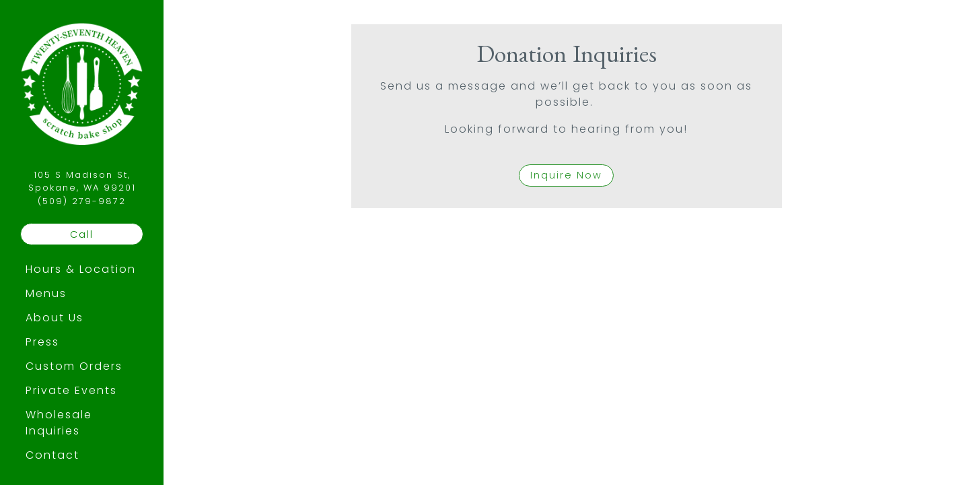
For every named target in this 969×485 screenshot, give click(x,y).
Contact (52, 455)
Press (42, 342)
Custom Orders (74, 366)
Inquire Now (566, 175)
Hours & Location (81, 269)
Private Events (71, 390)
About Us (54, 317)
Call (82, 234)
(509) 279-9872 (82, 201)
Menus (46, 293)
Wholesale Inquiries (59, 423)
